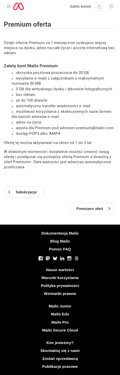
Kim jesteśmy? (60, 342)
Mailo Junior (60, 306)
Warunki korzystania (60, 277)
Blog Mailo (60, 241)
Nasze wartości (60, 270)
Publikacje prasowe (60, 366)
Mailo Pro (60, 322)
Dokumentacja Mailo (60, 233)
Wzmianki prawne (60, 293)
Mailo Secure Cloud (60, 330)
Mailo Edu (60, 314)
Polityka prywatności (60, 285)
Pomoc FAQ (60, 249)
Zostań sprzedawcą (60, 358)
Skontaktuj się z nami (60, 350)
